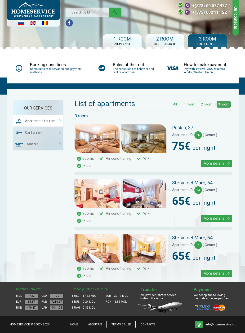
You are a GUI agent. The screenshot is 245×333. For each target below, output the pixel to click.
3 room (223, 104)
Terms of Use (121, 324)
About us (95, 324)
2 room (206, 104)
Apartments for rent (40, 121)
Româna (45, 23)
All (175, 104)
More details (213, 163)
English (33, 23)
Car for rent (33, 132)
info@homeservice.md (220, 324)
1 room (189, 104)
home (74, 324)
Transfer (31, 144)
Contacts (148, 324)
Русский (21, 23)
